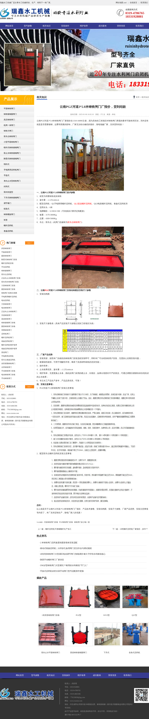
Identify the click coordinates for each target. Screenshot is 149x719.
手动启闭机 (5, 267)
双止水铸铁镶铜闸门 (12, 153)
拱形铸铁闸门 (6, 248)
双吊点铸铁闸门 (10, 136)
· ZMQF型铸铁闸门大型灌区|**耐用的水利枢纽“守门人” (63, 565)
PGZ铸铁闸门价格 (66, 522)
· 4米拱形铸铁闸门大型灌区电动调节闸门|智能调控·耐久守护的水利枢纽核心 (72, 554)
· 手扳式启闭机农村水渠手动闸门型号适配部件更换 (61, 571)
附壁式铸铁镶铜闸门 (12, 159)
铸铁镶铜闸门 (6, 271)
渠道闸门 (4, 352)
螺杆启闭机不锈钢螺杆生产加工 (58, 529)
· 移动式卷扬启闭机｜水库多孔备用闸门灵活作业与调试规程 (65, 548)
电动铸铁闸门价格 (8, 375)
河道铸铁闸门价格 (51, 522)
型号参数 (28, 26)
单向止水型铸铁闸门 (12, 181)
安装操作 (65, 26)
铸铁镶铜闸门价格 (8, 323)
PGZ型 (78, 600)
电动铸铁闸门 (6, 308)
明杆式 (6, 164)
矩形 (5, 220)
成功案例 (102, 26)
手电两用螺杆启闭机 (9, 297)
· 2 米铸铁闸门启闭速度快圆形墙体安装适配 (58, 543)
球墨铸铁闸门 (6, 330)
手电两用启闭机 (7, 356)
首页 (138, 97)
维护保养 (84, 26)
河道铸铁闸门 (6, 315)
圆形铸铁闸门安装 (8, 289)
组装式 (6, 209)
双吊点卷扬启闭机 (8, 360)
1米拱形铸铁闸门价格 (50, 600)
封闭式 (6, 186)
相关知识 (47, 26)
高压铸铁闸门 (9, 120)
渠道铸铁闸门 (6, 319)
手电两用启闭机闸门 (12, 170)
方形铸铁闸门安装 (8, 285)
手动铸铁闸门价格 (8, 371)
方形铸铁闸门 (6, 304)
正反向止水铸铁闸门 (9, 311)
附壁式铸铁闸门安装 (9, 259)
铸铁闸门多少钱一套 (82, 522)
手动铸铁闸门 (6, 378)
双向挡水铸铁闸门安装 (10, 282)
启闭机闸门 (5, 334)
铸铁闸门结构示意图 (9, 293)
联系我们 (144, 3)
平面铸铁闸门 (9, 109)
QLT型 (134, 600)
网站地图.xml (121, 3)
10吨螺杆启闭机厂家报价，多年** (134, 529)
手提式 (6, 175)
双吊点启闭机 (6, 274)
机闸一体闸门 (9, 125)
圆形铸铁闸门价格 (8, 326)
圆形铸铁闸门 (6, 256)
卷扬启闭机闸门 (7, 341)
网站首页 (9, 26)
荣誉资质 (121, 26)
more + (29, 243)
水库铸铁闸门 (6, 367)
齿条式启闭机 (134, 638)
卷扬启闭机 (8, 231)
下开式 (106, 638)
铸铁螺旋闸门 (9, 214)
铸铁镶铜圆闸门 (10, 114)
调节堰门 (7, 203)
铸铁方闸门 (8, 131)
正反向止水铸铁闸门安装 (10, 278)
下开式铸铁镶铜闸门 (12, 198)
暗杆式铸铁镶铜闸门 (12, 148)
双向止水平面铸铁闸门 (50, 638)
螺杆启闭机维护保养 (9, 345)
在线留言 (133, 3)
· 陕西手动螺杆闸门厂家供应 (51, 560)
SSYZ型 (106, 600)
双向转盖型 (8, 192)
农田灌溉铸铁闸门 (8, 363)
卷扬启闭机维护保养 (9, 349)
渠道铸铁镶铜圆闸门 (78, 638)
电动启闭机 (5, 300)
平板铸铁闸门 (6, 252)
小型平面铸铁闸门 (11, 142)
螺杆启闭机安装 (7, 263)
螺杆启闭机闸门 (7, 337)
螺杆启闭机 (8, 225)
